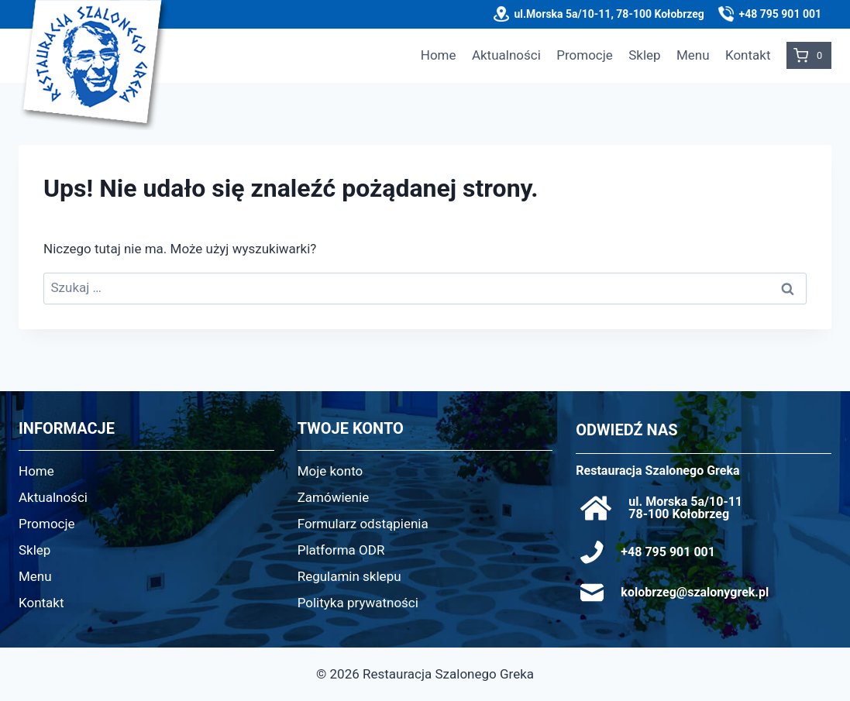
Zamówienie (334, 497)
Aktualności (506, 55)
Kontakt (748, 55)
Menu (693, 55)
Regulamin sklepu (349, 576)
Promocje (584, 55)
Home (438, 55)
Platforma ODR (341, 550)
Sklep (644, 55)
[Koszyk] (808, 55)
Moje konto (330, 471)
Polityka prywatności (358, 602)
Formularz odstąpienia (363, 523)
